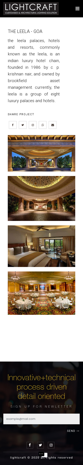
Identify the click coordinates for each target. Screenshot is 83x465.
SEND (73, 431)
